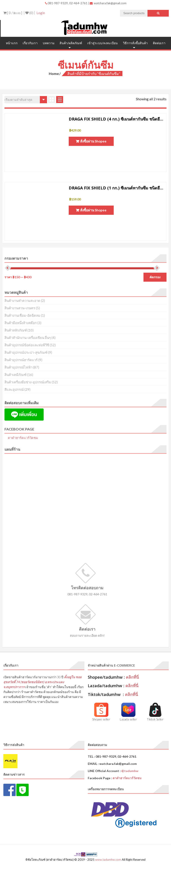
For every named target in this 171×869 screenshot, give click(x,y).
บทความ (48, 43)
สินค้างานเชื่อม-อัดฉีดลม (22, 315)
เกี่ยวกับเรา (30, 43)
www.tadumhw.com (108, 859)
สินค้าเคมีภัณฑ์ (15, 375)
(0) (29, 13)
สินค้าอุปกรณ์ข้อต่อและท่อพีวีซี (26, 345)
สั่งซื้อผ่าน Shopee (93, 141)
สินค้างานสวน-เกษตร (19, 308)
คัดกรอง (155, 277)
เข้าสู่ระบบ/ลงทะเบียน (102, 43)
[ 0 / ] (12, 13)
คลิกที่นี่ (132, 677)
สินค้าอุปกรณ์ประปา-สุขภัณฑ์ (25, 352)
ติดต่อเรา (159, 43)
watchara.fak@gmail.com (108, 3)
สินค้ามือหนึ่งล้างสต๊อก (20, 323)
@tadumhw (129, 771)
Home (54, 73)
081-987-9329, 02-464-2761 (66, 3)
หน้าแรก (11, 43)
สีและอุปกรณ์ (14, 389)
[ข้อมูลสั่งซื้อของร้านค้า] (25, 99)
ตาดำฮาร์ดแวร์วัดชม (23, 438)
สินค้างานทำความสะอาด (22, 300)
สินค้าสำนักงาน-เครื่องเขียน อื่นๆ (27, 338)
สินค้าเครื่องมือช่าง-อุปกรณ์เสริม (27, 382)
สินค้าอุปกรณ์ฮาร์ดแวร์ (21, 360)
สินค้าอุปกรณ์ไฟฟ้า (18, 367)
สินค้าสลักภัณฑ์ (15, 330)
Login (40, 13)
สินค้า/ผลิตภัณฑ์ (71, 43)
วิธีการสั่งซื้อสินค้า (135, 43)
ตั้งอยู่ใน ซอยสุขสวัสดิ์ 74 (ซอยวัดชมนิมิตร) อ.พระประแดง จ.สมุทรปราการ (42, 682)
